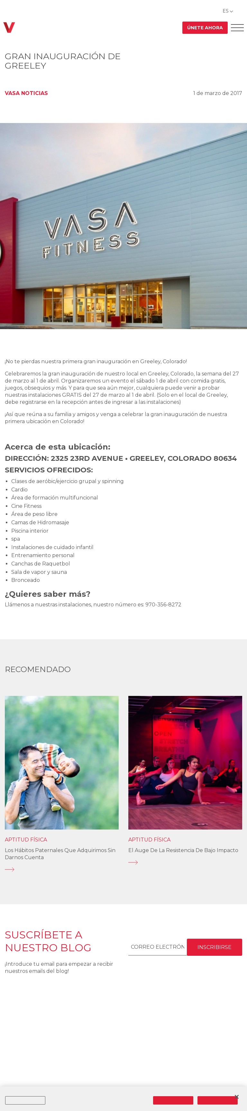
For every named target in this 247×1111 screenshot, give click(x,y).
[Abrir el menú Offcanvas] (237, 27)
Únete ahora (205, 28)
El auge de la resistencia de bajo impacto (183, 850)
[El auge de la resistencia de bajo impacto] (185, 862)
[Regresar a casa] (9, 27)
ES (226, 11)
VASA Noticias (26, 93)
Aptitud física (26, 840)
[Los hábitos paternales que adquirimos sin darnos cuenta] (62, 869)
